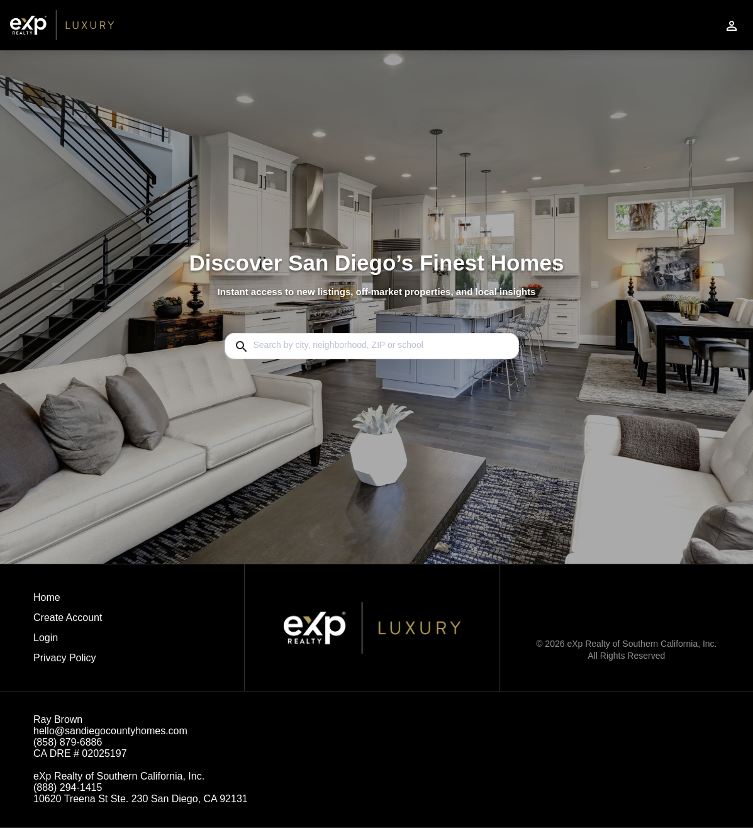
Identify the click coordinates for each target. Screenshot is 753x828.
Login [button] (45, 637)
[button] (67, 641)
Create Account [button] (67, 617)
